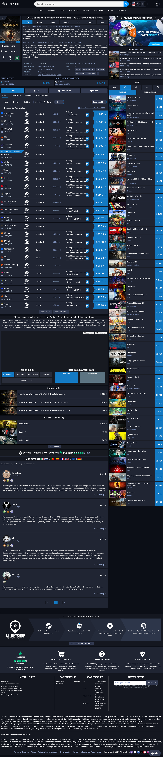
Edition (52, 22)
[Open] (29, 4)
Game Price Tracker (99, 685)
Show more (45, 312)
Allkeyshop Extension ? (9, 695)
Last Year (20, 374)
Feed (102, 22)
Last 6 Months (33, 374)
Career (75, 752)
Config (66, 22)
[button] (157, 4)
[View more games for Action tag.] (78, 70)
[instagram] (148, 752)
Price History (16, 95)
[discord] (135, 752)
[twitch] (132, 752)
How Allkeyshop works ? (10, 684)
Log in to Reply (100, 495)
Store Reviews (100, 697)
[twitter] (141, 752)
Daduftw (15, 574)
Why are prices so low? (9, 686)
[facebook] (138, 752)
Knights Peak (42, 72)
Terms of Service (21, 752)
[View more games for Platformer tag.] (100, 70)
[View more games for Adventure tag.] (86, 70)
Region (16, 102)
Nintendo (86, 703)
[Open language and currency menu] (139, 4)
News (90, 22)
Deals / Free (99, 695)
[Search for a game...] (81, 4)
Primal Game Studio (45, 69)
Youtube (77, 682)
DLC (78, 22)
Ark (13, 538)
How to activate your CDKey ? (12, 690)
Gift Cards (99, 693)
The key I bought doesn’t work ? (13, 688)
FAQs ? (3, 693)
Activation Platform (43, 102)
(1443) (74, 453)
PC (84, 682)
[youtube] (145, 752)
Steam (59, 75)
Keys (58, 102)
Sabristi (15, 504)
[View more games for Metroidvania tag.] (80, 74)
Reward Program (98, 689)
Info (27, 22)
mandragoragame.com (46, 66)
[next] (18, 42)
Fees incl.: (98, 102)
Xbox (84, 689)
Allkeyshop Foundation (91, 752)
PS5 (79, 63)
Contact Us (65, 752)
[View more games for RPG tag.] (93, 70)
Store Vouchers (100, 682)
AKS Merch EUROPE (99, 707)
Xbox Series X (85, 63)
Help (154, 753)
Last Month (46, 374)
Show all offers (61, 312)
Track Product (27, 380)
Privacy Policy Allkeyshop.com (44, 752)
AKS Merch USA (100, 704)
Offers (5, 95)
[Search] (126, 4)
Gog (39, 75)
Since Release (8, 374)
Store (5, 102)
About (39, 22)
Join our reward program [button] (81, 643)
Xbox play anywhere (49, 75)
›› (64, 603)
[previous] (2, 42)
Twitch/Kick (59, 682)
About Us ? (5, 682)
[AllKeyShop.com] (10, 4)
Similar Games (42, 95)
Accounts (28, 95)
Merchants (59, 684)
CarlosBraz (16, 473)
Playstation (87, 696)
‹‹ (47, 603)
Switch (93, 63)
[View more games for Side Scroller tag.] (91, 74)
